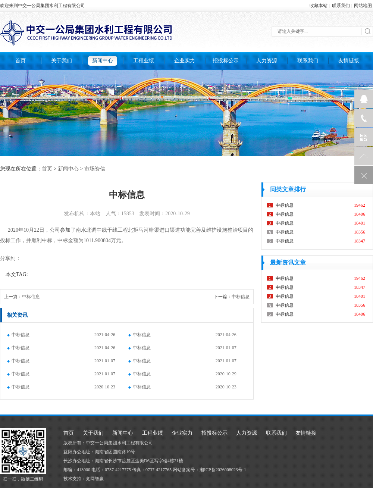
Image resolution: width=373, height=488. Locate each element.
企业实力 (184, 60)
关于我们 (61, 60)
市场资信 (94, 169)
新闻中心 (102, 60)
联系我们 (341, 5)
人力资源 (266, 60)
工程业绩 (143, 60)
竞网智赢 (95, 478)
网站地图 (363, 5)
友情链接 (348, 60)
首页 (20, 60)
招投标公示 (226, 60)
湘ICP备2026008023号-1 (223, 469)
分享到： (10, 258)
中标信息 (31, 296)
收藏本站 (318, 5)
